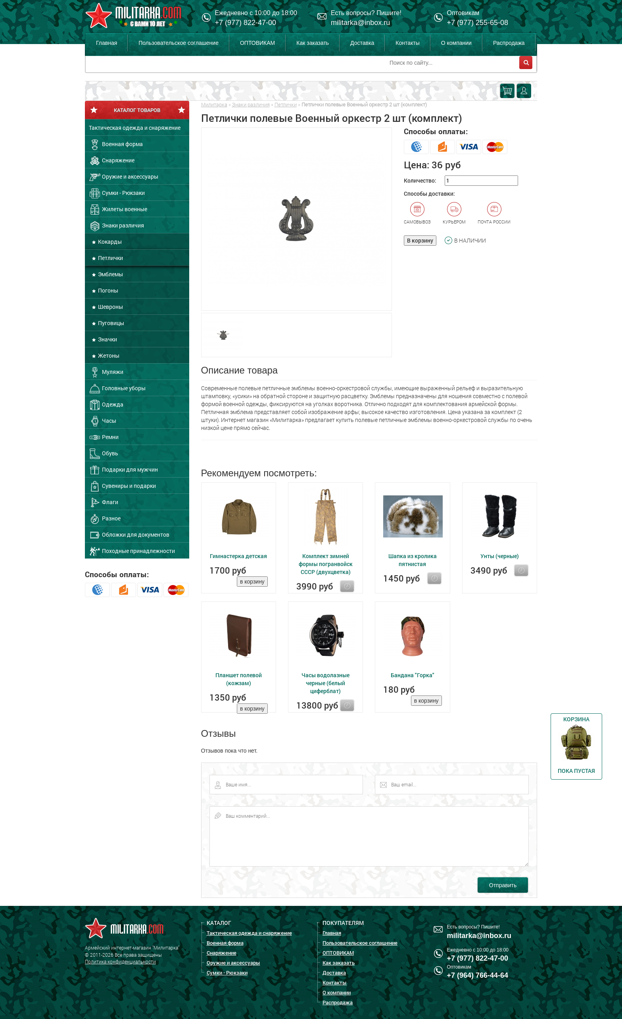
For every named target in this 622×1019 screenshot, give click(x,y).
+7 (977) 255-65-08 (478, 23)
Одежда (106, 405)
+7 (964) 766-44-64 (478, 975)
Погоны (107, 290)
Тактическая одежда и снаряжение (134, 127)
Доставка (362, 43)
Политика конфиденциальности (120, 961)
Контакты (407, 43)
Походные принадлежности (132, 551)
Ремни (104, 437)
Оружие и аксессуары (123, 177)
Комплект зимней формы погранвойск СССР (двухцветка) (326, 564)
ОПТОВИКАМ (257, 43)
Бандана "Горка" (412, 675)
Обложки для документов (129, 535)
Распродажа (509, 43)
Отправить (502, 885)
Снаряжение (111, 161)
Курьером (454, 213)
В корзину (420, 240)
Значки (107, 339)
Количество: (420, 180)
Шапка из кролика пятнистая (412, 560)
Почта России (494, 213)
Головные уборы (117, 389)
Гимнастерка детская (238, 556)
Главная (106, 43)
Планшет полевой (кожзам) (238, 679)
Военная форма (116, 144)
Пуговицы (110, 323)
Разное (105, 519)
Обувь (103, 454)
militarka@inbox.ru (360, 23)
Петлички (110, 258)
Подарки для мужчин (123, 470)
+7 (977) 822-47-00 (245, 23)
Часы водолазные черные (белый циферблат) (325, 683)
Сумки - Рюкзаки (117, 193)
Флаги (103, 503)
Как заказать (312, 43)
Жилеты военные (118, 210)
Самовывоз (417, 213)
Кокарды (109, 241)
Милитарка (214, 104)
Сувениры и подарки (122, 486)
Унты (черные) (499, 556)
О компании (456, 43)
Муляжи (106, 372)
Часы (102, 421)
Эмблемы (110, 274)
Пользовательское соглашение (178, 43)
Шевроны (110, 306)
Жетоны (108, 355)
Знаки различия (116, 226)
